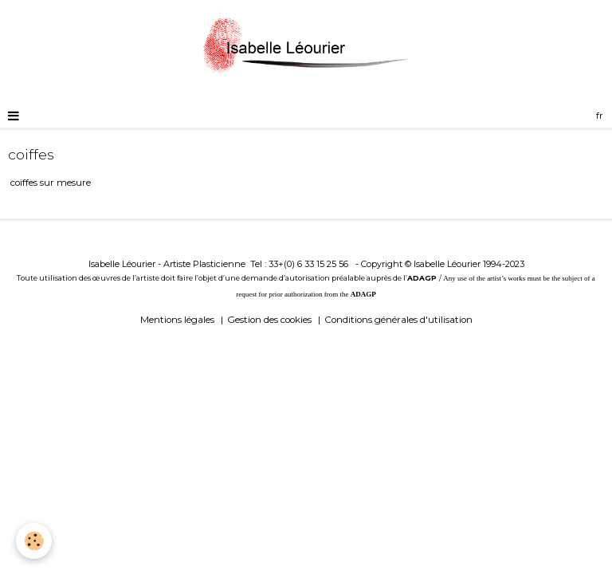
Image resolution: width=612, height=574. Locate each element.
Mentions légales (177, 319)
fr (599, 115)
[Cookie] (34, 541)
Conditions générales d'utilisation (398, 319)
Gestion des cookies (269, 319)
